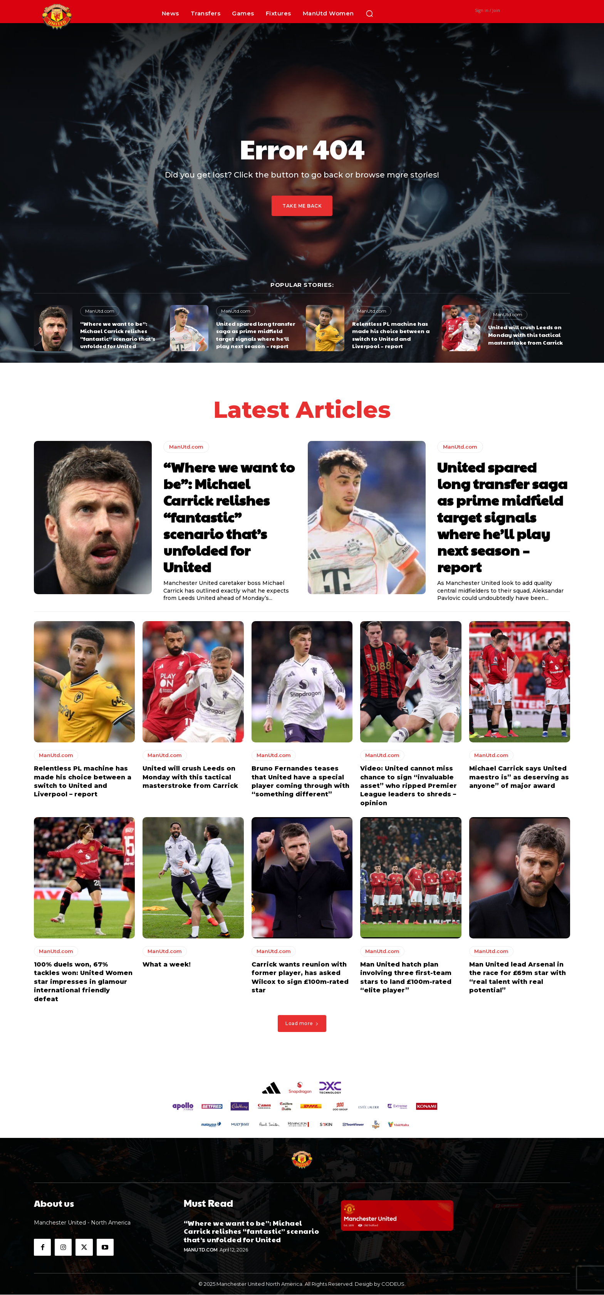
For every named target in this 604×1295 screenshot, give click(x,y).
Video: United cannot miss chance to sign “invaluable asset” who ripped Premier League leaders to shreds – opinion (408, 786)
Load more (302, 1023)
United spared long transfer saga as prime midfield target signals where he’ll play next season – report (255, 335)
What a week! (167, 964)
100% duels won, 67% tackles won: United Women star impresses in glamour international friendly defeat (83, 982)
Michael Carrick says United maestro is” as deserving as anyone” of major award (519, 777)
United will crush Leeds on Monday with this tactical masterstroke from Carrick (525, 334)
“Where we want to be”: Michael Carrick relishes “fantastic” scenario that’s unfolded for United (117, 335)
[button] (369, 13)
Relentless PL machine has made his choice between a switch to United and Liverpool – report (391, 335)
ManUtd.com (99, 311)
